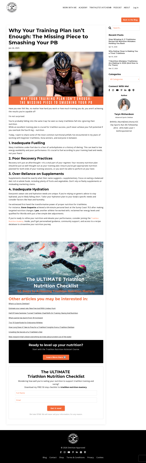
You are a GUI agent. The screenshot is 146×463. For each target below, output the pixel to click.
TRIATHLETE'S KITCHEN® (98, 7)
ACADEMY (81, 7)
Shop (61, 457)
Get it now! (56, 408)
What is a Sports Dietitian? (21, 303)
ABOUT (126, 7)
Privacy (90, 457)
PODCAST (116, 7)
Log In (136, 7)
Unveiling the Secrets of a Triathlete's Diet (28, 332)
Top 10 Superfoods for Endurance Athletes (28, 322)
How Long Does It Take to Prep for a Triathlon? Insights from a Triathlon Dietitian (46, 327)
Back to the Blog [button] (130, 20)
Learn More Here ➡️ (56, 357)
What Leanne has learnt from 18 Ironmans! (28, 317)
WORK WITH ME (67, 7)
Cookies (99, 457)
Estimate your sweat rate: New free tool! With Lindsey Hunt (36, 308)
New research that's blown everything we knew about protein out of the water (45, 336)
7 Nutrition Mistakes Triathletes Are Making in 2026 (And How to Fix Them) (123, 63)
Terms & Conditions (76, 457)
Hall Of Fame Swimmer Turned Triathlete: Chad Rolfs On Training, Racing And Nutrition (48, 313)
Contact (53, 457)
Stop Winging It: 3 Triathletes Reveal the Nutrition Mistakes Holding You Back (122, 41)
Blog (45, 457)
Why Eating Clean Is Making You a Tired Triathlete (123, 52)
